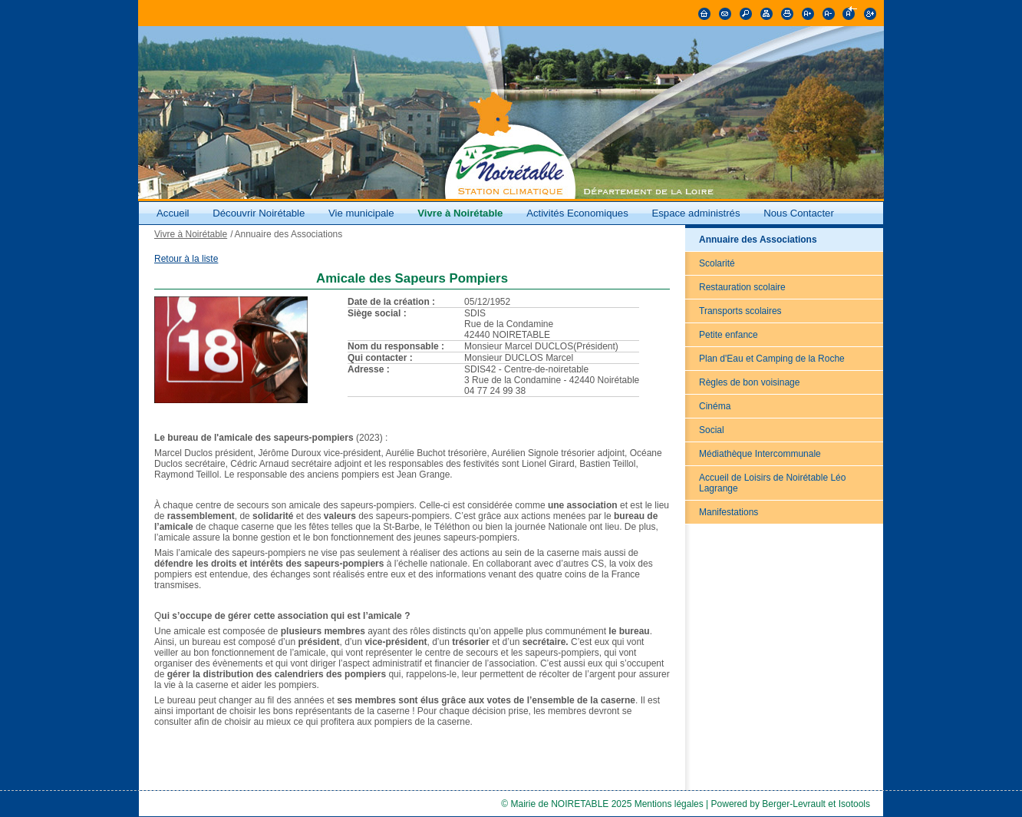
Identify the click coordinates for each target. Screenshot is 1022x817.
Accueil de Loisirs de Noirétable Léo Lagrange (772, 483)
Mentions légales (669, 804)
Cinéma (714, 406)
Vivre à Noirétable (460, 213)
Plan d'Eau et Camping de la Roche (772, 358)
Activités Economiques (577, 213)
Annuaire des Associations (758, 239)
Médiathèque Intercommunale (760, 453)
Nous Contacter (798, 213)
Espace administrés (695, 213)
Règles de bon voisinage (749, 382)
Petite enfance (728, 334)
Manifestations (728, 512)
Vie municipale (362, 213)
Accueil (173, 213)
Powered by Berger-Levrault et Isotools (790, 804)
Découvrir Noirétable (259, 213)
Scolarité (717, 263)
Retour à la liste (186, 258)
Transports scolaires (740, 311)
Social (711, 430)
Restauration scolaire (742, 287)
